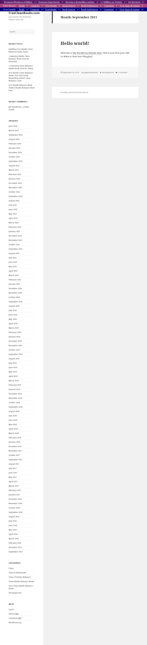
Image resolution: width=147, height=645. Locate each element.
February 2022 (15, 227)
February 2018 (15, 437)
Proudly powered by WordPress (74, 92)
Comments (15, 618)
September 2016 (16, 512)
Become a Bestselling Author (80, 2)
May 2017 (13, 477)
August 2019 (14, 358)
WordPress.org (15, 622)
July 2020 (13, 310)
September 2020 (16, 301)
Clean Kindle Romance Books (21, 581)
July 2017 (13, 468)
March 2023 (14, 170)
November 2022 (15, 187)
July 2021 (13, 257)
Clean (11, 568)
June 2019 (13, 367)
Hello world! (75, 43)
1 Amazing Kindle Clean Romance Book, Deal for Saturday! (19, 59)
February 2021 (15, 279)
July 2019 (13, 363)
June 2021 (13, 262)
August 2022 (14, 200)
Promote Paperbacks (49, 2)
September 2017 (16, 459)
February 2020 (15, 332)
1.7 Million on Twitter (111, 2)
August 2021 (14, 253)
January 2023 (14, 179)
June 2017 (13, 472)
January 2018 (14, 442)
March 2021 (14, 275)
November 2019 (15, 345)
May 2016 (13, 530)
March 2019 (14, 380)
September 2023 (16, 161)
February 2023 (15, 174)
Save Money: (9, 5)
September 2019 (16, 354)
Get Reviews (134, 2)
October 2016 (14, 508)
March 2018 (14, 433)
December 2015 (15, 547)
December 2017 (15, 446)
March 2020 (14, 328)
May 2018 (13, 424)
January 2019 (14, 389)
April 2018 (13, 429)
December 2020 (15, 288)
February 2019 (15, 385)
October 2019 (14, 350)
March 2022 (14, 222)
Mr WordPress (15, 107)
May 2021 (13, 266)
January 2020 (14, 336)
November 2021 (15, 240)
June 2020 (13, 315)
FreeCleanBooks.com (24, 13)
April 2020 (13, 323)
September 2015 (16, 551)
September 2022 (16, 196)
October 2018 (14, 402)
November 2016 (15, 503)
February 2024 (15, 143)
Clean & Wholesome (17, 572)
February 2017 (15, 490)
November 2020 (15, 293)
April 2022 (13, 218)
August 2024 (14, 139)
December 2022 (15, 183)
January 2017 (14, 494)
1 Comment (122, 72)
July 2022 (13, 205)
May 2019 (13, 372)
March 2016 (14, 538)
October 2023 (14, 157)
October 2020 (14, 297)
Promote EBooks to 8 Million (18, 2)
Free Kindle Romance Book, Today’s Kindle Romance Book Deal (21, 88)
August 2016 (14, 516)
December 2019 (15, 341)
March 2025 (14, 130)
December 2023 (15, 152)
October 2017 (14, 455)
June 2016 (13, 525)
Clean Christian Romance (20, 577)
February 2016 (15, 543)
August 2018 (14, 411)
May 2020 (13, 319)
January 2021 (14, 284)
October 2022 (14, 192)
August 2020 (14, 306)
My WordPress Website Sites (87, 52)
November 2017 (15, 451)
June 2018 (13, 420)
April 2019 (13, 376)
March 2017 (14, 486)
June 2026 (13, 126)
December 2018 (15, 394)
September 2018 (16, 407)
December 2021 (15, 236)
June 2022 (13, 209)
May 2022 (13, 214)
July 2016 (13, 521)
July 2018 (13, 415)
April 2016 (13, 534)
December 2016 (15, 499)
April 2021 (13, 271)
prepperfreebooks (90, 72)
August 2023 (14, 165)
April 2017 (13, 481)
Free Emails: (9, 9)
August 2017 (14, 464)
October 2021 (14, 244)
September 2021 (16, 249)
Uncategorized (15, 593)
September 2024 (16, 135)
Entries (14, 614)
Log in (11, 609)
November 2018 (15, 398)
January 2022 (14, 231)
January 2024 (14, 148)
